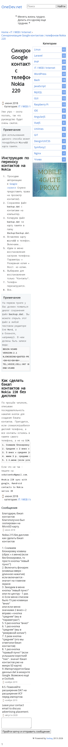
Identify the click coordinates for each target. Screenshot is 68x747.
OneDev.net (11, 6)
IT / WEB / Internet (28, 106)
